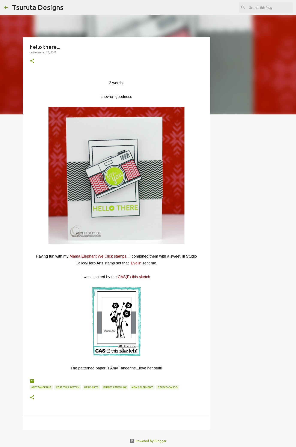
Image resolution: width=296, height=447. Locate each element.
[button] (32, 61)
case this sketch (67, 387)
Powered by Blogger (148, 441)
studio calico (168, 387)
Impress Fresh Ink (115, 387)
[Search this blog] (270, 7)
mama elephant (142, 387)
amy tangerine (41, 387)
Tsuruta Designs (37, 7)
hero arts (91, 387)
